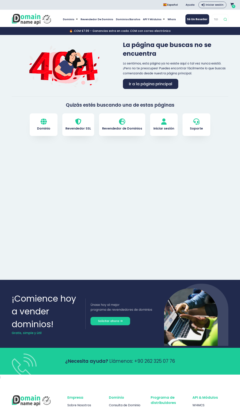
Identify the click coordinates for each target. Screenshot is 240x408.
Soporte (196, 124)
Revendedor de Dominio (97, 19)
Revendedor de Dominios (122, 124)
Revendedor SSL (78, 124)
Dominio (69, 19)
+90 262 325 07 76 (154, 361)
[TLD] (217, 19)
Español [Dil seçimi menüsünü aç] (170, 5)
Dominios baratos (128, 19)
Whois (172, 19)
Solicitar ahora (110, 321)
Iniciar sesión (163, 124)
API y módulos (152, 19)
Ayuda (190, 5)
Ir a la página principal (150, 84)
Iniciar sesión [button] (214, 5)
